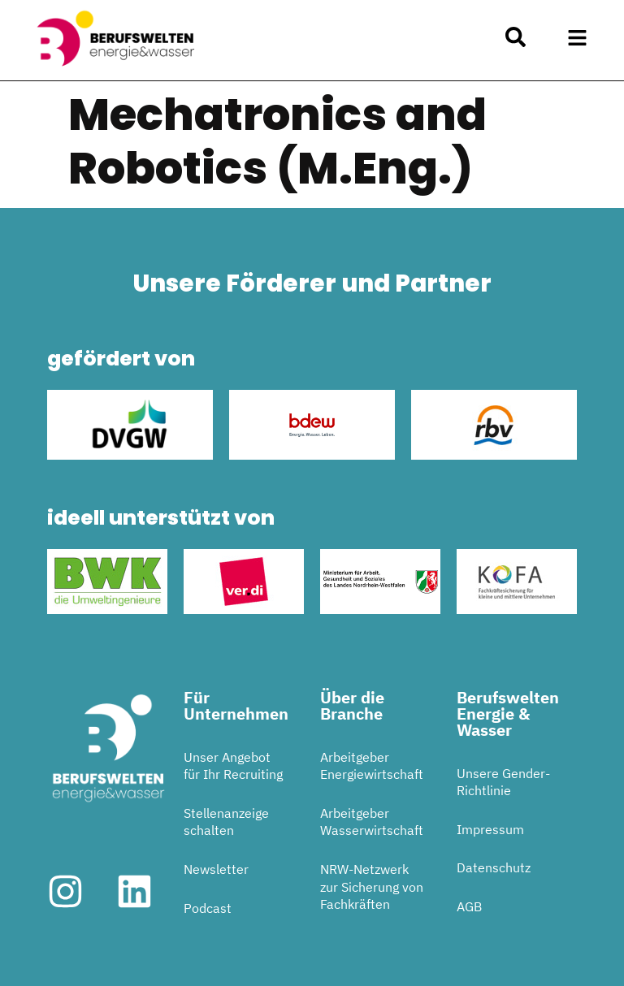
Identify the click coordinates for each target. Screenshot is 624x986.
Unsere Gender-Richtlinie (503, 782)
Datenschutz (494, 867)
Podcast (208, 908)
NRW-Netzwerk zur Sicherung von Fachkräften (371, 886)
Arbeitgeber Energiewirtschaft (371, 766)
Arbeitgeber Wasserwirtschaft (371, 822)
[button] (577, 38)
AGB (469, 906)
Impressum (490, 829)
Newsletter (216, 869)
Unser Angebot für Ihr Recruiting (233, 766)
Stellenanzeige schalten (226, 822)
